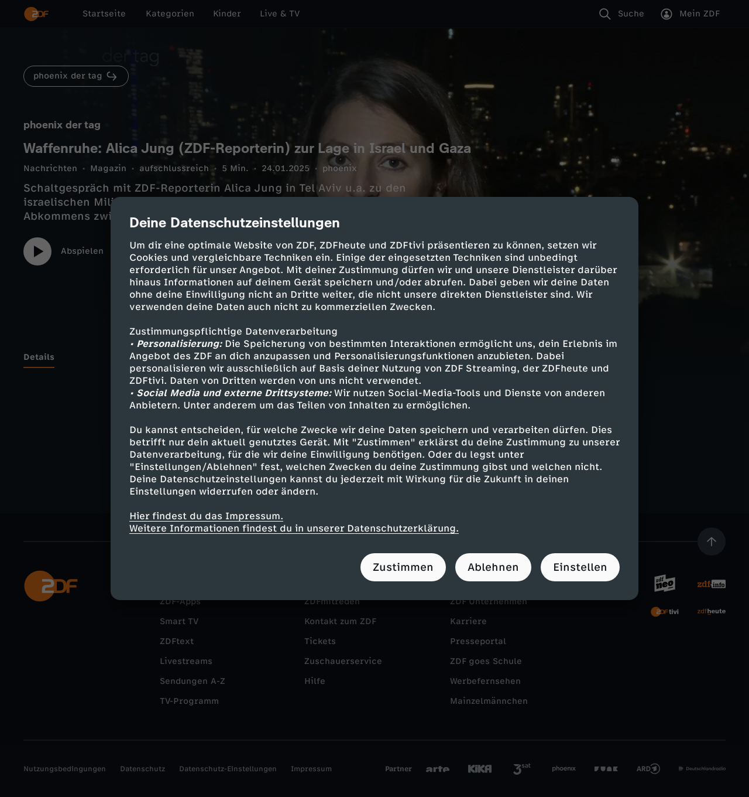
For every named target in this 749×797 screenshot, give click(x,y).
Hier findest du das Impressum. (206, 516)
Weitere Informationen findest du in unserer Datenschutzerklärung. (294, 528)
